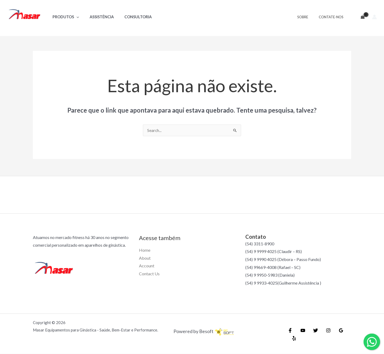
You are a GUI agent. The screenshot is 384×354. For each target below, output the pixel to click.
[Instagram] (324, 334)
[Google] (335, 334)
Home (144, 250)
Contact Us (149, 273)
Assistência (97, 17)
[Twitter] (313, 334)
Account (146, 265)
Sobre (308, 17)
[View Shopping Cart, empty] (360, 17)
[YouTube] (301, 334)
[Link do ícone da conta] (374, 17)
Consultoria (130, 17)
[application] (74, 17)
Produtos (64, 17)
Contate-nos (333, 17)
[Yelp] (347, 334)
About (145, 258)
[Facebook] (290, 334)
